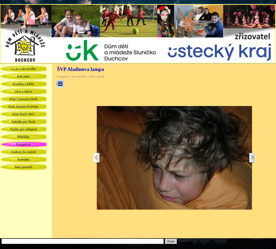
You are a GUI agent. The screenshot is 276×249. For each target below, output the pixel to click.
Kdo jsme (23, 76)
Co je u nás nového (23, 69)
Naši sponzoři (23, 167)
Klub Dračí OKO (23, 114)
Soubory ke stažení (23, 152)
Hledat (171, 241)
